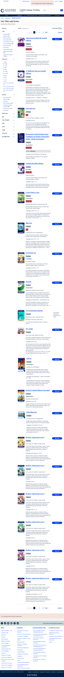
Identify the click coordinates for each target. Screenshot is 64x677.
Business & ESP (20, 642)
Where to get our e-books (23, 668)
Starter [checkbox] (6, 47)
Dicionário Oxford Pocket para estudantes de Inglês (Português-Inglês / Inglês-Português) (38, 136)
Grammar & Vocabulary (22, 654)
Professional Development (23, 662)
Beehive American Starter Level (37, 578)
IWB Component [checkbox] (8, 103)
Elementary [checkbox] (7, 38)
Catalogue (19, 15)
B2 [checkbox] (5, 75)
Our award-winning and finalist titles (22, 665)
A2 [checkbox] (4, 67)
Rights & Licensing (5, 641)
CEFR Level (4, 59)
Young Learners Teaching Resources (39, 660)
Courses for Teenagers (22, 636)
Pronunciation (20, 658)
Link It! (29, 358)
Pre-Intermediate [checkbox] (8, 43)
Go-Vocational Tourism (34, 310)
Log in (56, 1)
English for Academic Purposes (22, 644)
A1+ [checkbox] (5, 66)
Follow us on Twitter (6, 655)
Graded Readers (21, 652)
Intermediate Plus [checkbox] (8, 41)
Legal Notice (53, 671)
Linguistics (19, 656)
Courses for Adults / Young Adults (23, 639)
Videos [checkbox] (5, 110)
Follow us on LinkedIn (6, 667)
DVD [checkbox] (5, 101)
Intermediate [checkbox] (7, 40)
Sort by (19, 28)
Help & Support (5, 643)
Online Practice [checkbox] (7, 108)
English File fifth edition (34, 163)
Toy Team (29, 329)
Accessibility (42, 671)
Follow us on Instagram (6, 665)
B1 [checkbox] (5, 69)
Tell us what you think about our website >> (53, 623)
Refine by (4, 28)
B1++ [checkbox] (5, 73)
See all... (51, 642)
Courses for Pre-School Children (22, 631)
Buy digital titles (6, 136)
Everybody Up (31, 253)
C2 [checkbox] (4, 81)
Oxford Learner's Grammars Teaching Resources (39, 645)
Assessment (20, 650)
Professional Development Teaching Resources (39, 649)
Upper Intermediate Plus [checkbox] (8, 55)
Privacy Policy (47, 671)
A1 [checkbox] (5, 64)
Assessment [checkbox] (7, 97)
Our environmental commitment (5, 646)
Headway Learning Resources (56, 630)
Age (3, 116)
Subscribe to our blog (6, 663)
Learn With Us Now (32, 192)
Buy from (57, 15)
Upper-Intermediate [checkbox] (8, 52)
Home (2, 627)
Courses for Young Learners (24, 634)
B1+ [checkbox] (5, 71)
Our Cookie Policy (60, 671)
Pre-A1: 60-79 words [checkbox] (8, 88)
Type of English (5, 120)
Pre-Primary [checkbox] (7, 45)
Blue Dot (29, 223)
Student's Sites (4, 632)
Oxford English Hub (6, 649)
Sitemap (3, 637)
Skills (3, 123)
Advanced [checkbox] (6, 34)
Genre (3, 126)
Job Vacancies (4, 639)
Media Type (5, 113)
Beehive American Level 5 (35, 522)
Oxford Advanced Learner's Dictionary (55, 639)
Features (4, 94)
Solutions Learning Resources (56, 636)
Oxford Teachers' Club (32, 15)
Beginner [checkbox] (6, 36)
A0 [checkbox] (4, 62)
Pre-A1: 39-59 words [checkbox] (8, 86)
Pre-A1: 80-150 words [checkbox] (8, 90)
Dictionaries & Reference (23, 647)
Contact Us (30, 671)
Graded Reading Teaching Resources (39, 642)
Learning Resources (54, 627)
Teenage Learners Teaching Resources (39, 656)
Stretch (28, 282)
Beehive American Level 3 (35, 465)
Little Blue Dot (31, 412)
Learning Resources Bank (45, 15)
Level (3, 31)
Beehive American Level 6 (35, 550)
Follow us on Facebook (6, 657)
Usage (3, 130)
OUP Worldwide (5, 651)
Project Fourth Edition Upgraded (38, 390)
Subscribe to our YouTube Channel (7, 660)
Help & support (26, 1)
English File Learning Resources (54, 633)
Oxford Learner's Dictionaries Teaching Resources (40, 635)
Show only (4, 133)
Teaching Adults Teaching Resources (39, 653)
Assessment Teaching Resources (38, 638)
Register (61, 1)
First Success (30, 108)
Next (46, 32)
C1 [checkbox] (4, 77)
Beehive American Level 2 (35, 437)
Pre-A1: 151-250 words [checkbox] (8, 83)
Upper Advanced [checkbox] (7, 49)
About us (3, 653)
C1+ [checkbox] (5, 79)
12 (43, 32)
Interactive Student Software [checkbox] (7, 105)
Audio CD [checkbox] (6, 99)
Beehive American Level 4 (35, 494)
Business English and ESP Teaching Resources (39, 631)
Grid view (61, 28)
